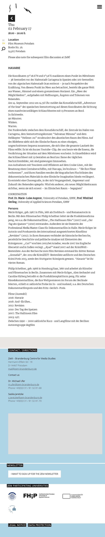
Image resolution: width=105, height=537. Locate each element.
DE (3, 40)
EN (3, 43)
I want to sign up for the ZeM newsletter (34, 473)
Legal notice (17, 525)
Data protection (39, 525)
